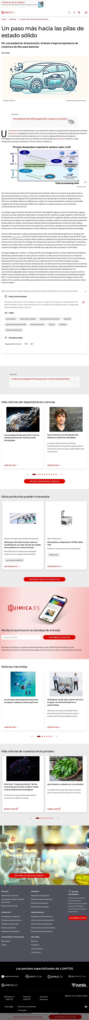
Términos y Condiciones (26, 1006)
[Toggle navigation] (86, 12)
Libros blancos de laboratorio (42, 920)
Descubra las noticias (9, 895)
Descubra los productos (10, 916)
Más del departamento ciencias (44, 481)
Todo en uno (36, 952)
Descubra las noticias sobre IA (29, 875)
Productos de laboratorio (11, 920)
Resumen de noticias (9, 906)
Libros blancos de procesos (41, 924)
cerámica (14, 130)
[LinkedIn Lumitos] (86, 1006)
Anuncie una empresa (39, 903)
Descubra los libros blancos (42, 916)
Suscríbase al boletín (59, 637)
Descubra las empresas (40, 895)
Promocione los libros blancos (43, 927)
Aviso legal (9, 1006)
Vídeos (3, 945)
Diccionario (5, 941)
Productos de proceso (10, 924)
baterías (13, 133)
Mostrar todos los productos (44, 579)
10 (56, 474)
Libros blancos (37, 948)
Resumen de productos (10, 931)
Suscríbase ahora (77, 918)
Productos (35, 945)
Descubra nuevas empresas (41, 899)
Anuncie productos (8, 927)
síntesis (62, 138)
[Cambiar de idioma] (79, 12)
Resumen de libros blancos (41, 931)
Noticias (34, 941)
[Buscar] (69, 12)
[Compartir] (74, 12)
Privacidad (22, 1010)
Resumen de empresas (40, 907)
